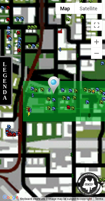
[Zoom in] (96, 41)
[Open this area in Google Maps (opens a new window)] (10, 197)
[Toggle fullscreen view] (96, 25)
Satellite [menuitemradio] (88, 8)
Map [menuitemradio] (65, 8)
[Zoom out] (96, 53)
